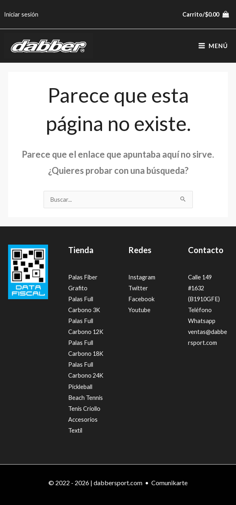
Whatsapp (201, 320)
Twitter (138, 288)
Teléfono (200, 309)
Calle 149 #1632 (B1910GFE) (204, 288)
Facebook (141, 299)
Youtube (139, 309)
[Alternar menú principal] (213, 46)
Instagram (141, 277)
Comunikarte (169, 482)
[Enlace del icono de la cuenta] (21, 14)
